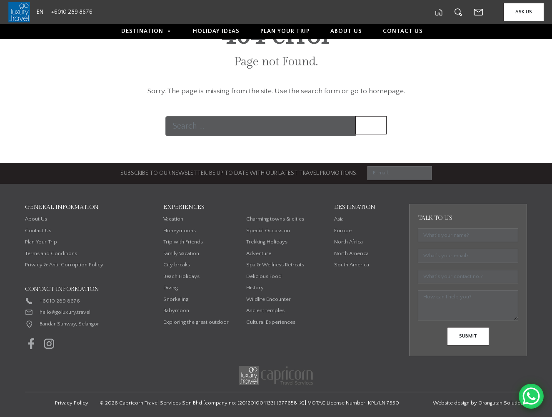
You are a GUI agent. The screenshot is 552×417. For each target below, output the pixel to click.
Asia (339, 219)
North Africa (348, 242)
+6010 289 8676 (60, 301)
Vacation (173, 219)
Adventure (258, 253)
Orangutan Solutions (502, 403)
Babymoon (176, 310)
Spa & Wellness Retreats (275, 265)
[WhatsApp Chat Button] (531, 396)
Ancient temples (265, 310)
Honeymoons (179, 230)
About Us (346, 31)
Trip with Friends (183, 242)
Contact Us (403, 31)
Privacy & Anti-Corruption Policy (64, 265)
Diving (170, 287)
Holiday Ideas (216, 31)
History (255, 287)
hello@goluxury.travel (65, 312)
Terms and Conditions (51, 253)
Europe (343, 230)
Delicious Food (264, 276)
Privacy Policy (71, 403)
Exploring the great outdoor (196, 322)
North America (351, 253)
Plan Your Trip (285, 31)
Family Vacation (181, 253)
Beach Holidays (181, 276)
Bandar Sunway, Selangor (69, 324)
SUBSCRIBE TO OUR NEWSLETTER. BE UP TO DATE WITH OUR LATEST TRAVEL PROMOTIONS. (238, 173)
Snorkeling (175, 299)
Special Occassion (268, 230)
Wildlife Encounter (268, 299)
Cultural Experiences (270, 322)
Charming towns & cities (275, 219)
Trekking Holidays (266, 242)
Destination (146, 31)
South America (351, 265)
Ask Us (523, 12)
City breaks (176, 265)
